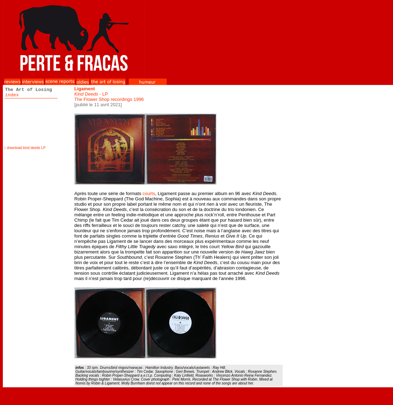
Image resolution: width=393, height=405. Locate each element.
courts (149, 193)
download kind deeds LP (26, 148)
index (12, 95)
